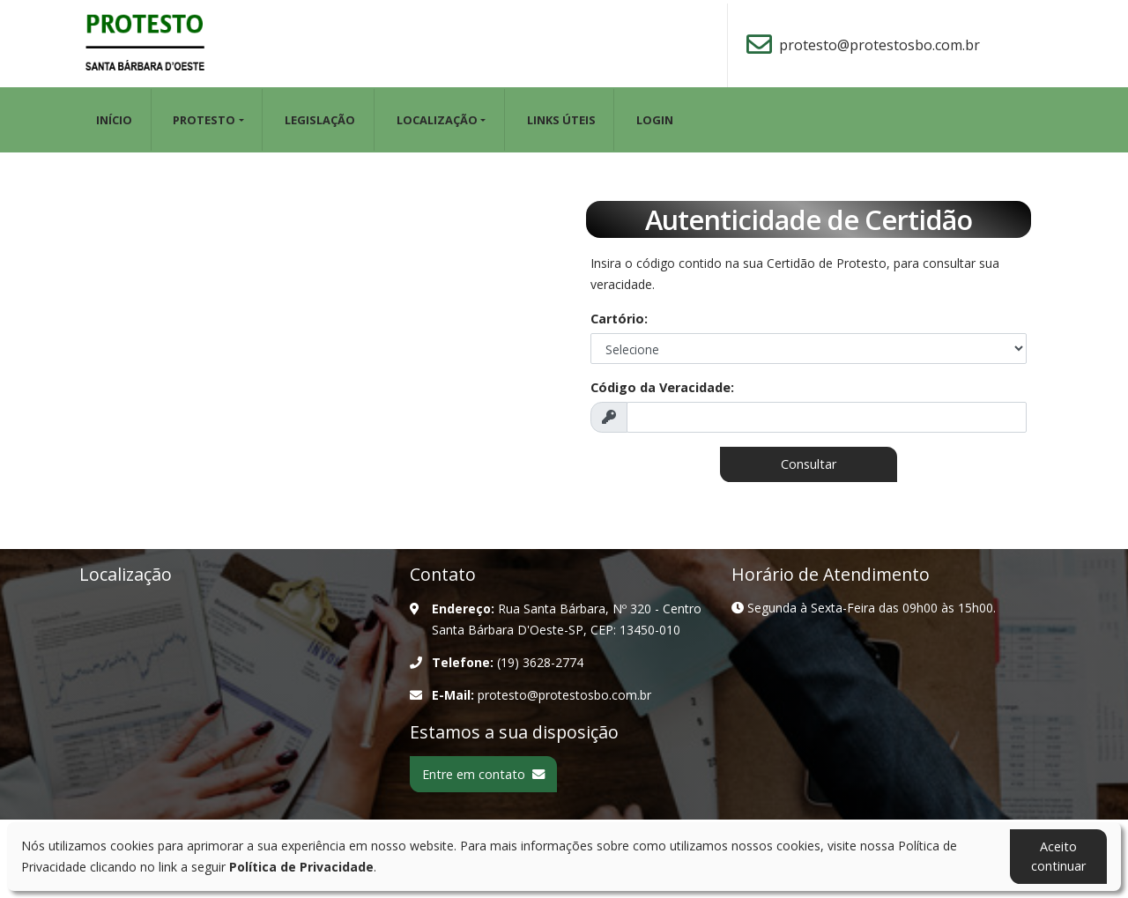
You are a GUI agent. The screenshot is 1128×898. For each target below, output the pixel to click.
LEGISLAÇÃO (320, 120)
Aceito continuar (1058, 856)
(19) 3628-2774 (540, 662)
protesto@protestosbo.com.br (879, 45)
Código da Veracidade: (662, 387)
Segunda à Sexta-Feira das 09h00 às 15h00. (863, 607)
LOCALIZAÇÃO (437, 120)
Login (654, 120)
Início (114, 120)
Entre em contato (483, 774)
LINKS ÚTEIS (561, 120)
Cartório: (619, 318)
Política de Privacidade (301, 866)
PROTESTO (204, 120)
